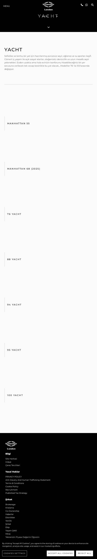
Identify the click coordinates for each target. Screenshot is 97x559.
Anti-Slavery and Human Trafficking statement (27, 480)
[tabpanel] (48, 232)
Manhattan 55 (18, 123)
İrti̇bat (8, 462)
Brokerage (10, 504)
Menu (6, 6)
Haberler (9, 514)
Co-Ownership (12, 511)
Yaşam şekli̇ (11, 530)
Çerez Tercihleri (12, 465)
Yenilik (8, 521)
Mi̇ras (7, 534)
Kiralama (9, 507)
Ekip (7, 527)
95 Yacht (14, 350)
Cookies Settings (14, 553)
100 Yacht (15, 395)
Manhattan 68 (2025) (23, 168)
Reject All (84, 553)
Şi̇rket (8, 524)
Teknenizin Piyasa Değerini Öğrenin (22, 537)
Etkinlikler (10, 517)
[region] (48, 549)
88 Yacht (14, 259)
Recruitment (11, 490)
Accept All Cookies (60, 553)
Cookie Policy (11, 486)
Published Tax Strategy (16, 493)
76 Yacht (14, 214)
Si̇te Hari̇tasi (11, 459)
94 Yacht (14, 304)
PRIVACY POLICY (13, 476)
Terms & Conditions (14, 483)
